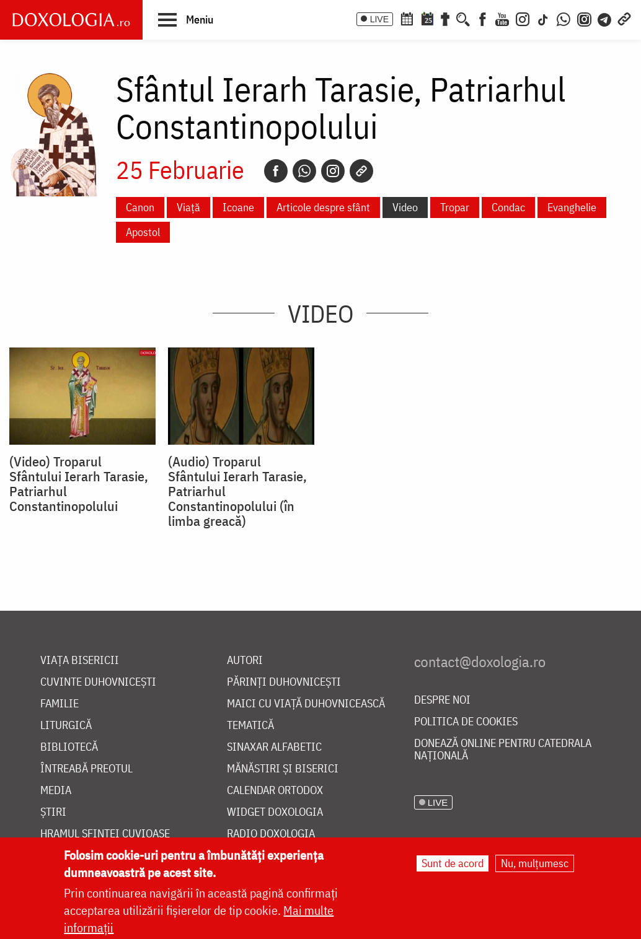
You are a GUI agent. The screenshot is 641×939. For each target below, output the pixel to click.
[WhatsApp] (563, 18)
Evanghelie (571, 207)
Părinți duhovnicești (284, 682)
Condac (508, 207)
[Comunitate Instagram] (584, 18)
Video (405, 207)
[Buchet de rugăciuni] (445, 18)
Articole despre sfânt (323, 207)
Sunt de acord (453, 863)
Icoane (238, 207)
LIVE (379, 19)
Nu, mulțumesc (534, 863)
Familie (59, 703)
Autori (245, 660)
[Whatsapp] (304, 171)
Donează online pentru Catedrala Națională (502, 749)
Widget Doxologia (275, 812)
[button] (185, 19)
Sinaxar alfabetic (274, 747)
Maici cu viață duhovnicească (306, 703)
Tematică (250, 725)
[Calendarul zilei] (427, 18)
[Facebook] (482, 18)
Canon (140, 207)
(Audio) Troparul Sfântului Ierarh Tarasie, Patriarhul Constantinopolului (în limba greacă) (237, 491)
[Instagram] (522, 18)
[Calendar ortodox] (406, 18)
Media (55, 790)
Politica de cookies (466, 721)
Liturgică (66, 725)
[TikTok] (543, 18)
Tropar (454, 207)
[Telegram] (605, 18)
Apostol (143, 232)
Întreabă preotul (86, 768)
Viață (188, 207)
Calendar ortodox (275, 790)
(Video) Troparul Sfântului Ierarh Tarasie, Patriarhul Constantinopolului (78, 483)
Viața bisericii (79, 660)
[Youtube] (502, 18)
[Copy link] (361, 171)
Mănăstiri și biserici (282, 768)
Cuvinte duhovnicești (98, 682)
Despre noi (442, 700)
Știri (53, 812)
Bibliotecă (69, 747)
